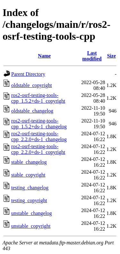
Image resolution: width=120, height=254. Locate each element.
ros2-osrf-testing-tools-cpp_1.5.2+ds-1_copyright (38, 98)
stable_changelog (29, 162)
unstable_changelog (31, 213)
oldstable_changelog (32, 111)
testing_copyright (29, 200)
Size (111, 56)
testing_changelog (29, 187)
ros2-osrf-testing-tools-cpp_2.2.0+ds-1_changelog (39, 136)
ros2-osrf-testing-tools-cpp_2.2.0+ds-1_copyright (38, 149)
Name (44, 56)
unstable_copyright (31, 226)
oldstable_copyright (31, 85)
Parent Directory (28, 74)
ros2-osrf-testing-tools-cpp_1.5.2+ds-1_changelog (39, 123)
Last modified (91, 55)
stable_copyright (28, 175)
